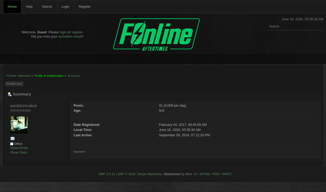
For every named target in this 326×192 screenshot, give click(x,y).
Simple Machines (149, 174)
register (77, 32)
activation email (70, 36)
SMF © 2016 (127, 174)
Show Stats (18, 152)
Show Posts (19, 148)
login (63, 32)
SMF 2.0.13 (107, 174)
